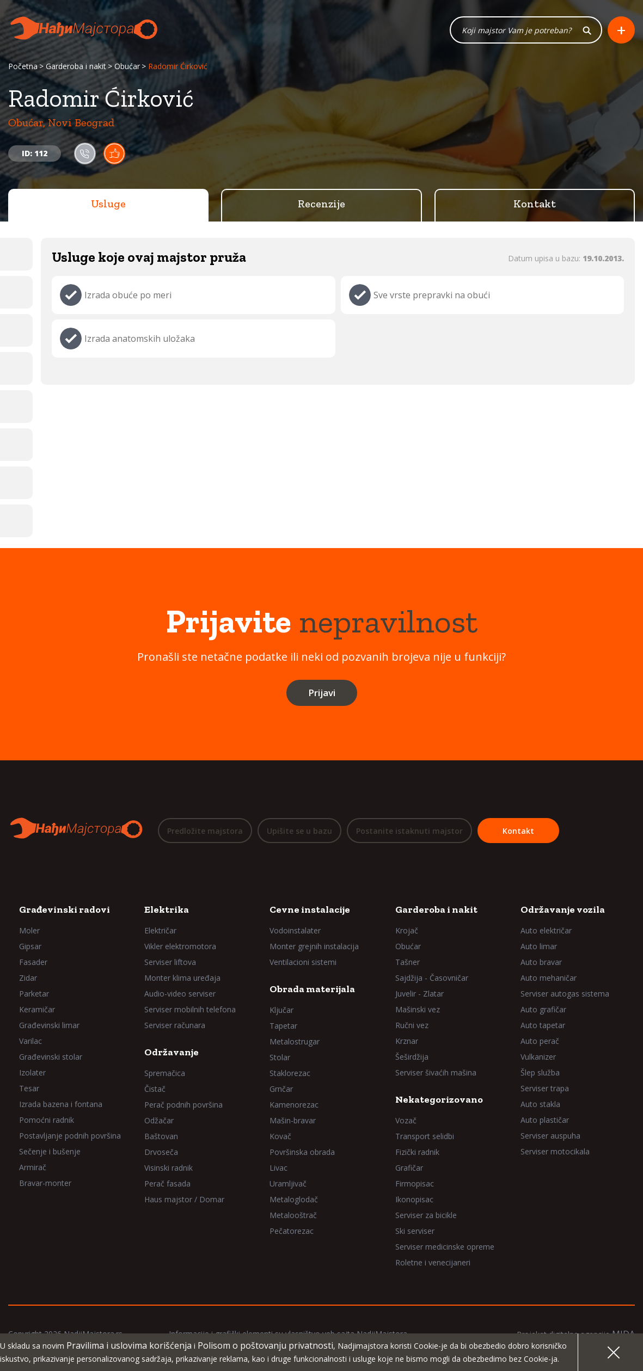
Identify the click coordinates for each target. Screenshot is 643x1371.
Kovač (280, 1136)
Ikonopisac (414, 1199)
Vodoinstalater (295, 930)
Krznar (406, 1041)
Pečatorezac (292, 1231)
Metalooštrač (293, 1215)
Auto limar (538, 946)
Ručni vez (411, 1025)
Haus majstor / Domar (184, 1199)
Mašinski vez (417, 1009)
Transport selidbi (424, 1136)
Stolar (280, 1057)
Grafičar (409, 1168)
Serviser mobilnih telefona (190, 1009)
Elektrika (166, 909)
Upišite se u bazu (299, 831)
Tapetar (283, 1025)
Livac (278, 1168)
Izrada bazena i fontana (60, 1104)
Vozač (406, 1120)
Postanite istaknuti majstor (409, 831)
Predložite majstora (205, 831)
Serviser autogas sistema (564, 993)
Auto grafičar (543, 1009)
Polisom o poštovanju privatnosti (265, 1345)
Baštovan (161, 1136)
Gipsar (30, 946)
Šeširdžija (411, 1057)
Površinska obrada (302, 1152)
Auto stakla (540, 1104)
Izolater (32, 1072)
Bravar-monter (45, 1183)
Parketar (34, 993)
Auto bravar (541, 962)
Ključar (281, 1010)
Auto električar (546, 930)
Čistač (155, 1089)
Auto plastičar (544, 1120)
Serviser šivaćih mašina (435, 1072)
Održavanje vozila (562, 909)
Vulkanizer (538, 1057)
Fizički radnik (417, 1152)
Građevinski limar (49, 1025)
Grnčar (281, 1089)
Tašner (407, 962)
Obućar (127, 67)
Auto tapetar (542, 1025)
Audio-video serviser (180, 993)
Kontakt (534, 204)
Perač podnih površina (183, 1104)
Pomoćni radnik (46, 1120)
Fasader (33, 962)
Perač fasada (167, 1183)
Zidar (28, 978)
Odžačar (159, 1120)
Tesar (29, 1088)
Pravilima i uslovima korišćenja (129, 1345)
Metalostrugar (295, 1041)
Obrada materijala (312, 989)
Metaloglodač (294, 1199)
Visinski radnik (168, 1168)
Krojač (406, 930)
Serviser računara (174, 1025)
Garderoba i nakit (76, 67)
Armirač (32, 1167)
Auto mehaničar (548, 978)
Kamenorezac (294, 1104)
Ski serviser (414, 1231)
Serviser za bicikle (426, 1215)
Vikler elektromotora (180, 946)
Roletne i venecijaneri (432, 1262)
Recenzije (321, 204)
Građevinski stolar (50, 1057)
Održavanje (171, 1052)
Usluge (108, 204)
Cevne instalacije (310, 909)
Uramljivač (288, 1183)
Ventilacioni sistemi (303, 962)
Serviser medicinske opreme (444, 1246)
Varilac (30, 1041)
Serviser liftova (170, 962)
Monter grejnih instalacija (314, 946)
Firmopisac (414, 1183)
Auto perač (539, 1041)
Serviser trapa (544, 1088)
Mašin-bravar (293, 1120)
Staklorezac (290, 1073)
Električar (160, 930)
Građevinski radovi (64, 909)
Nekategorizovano (439, 1099)
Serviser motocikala (555, 1151)
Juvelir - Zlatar (419, 993)
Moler (29, 930)
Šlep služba (540, 1072)
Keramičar (37, 1009)
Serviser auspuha (550, 1135)
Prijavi (321, 693)
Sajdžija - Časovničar (431, 978)
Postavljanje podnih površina (70, 1135)
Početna (23, 67)
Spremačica (164, 1073)
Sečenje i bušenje (50, 1151)
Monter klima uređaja (182, 978)
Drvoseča (161, 1152)
